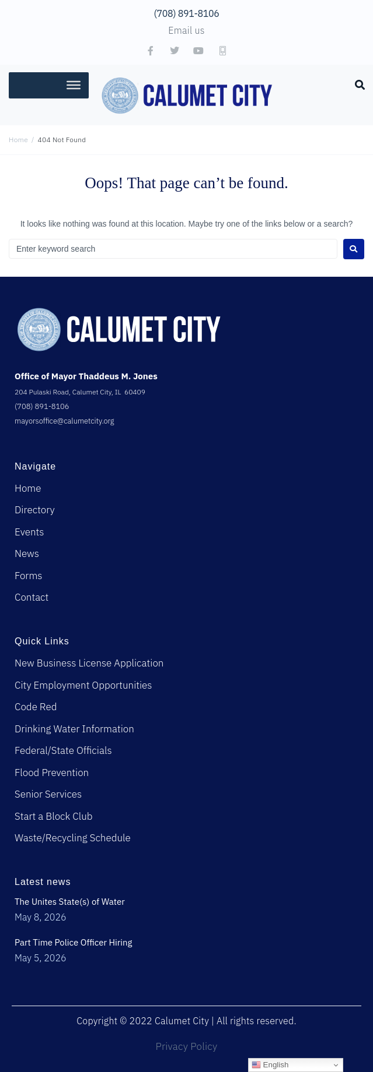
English (270, 1065)
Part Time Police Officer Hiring (74, 942)
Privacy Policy (187, 1046)
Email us (186, 30)
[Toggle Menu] (74, 85)
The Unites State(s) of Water (70, 901)
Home (18, 139)
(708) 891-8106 (186, 13)
